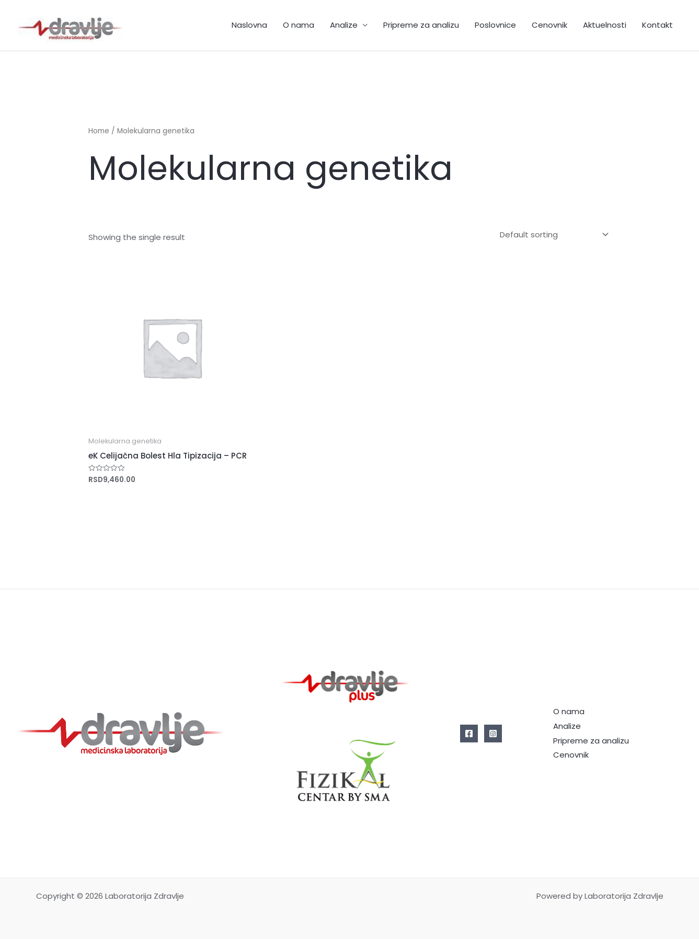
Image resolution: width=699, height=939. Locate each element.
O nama (298, 24)
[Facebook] (469, 733)
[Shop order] (552, 234)
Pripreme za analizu (421, 24)
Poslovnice (495, 24)
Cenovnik (549, 24)
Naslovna (249, 24)
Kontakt (657, 24)
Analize (344, 24)
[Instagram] (493, 733)
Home (98, 131)
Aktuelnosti (604, 24)
